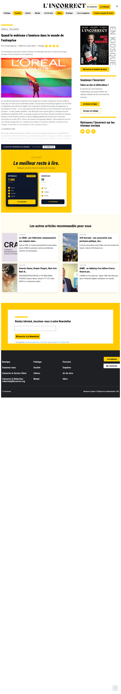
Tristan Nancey (10, 46)
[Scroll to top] (115, 688)
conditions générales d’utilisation (36, 342)
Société (18, 13)
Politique (7, 13)
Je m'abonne (22, 202)
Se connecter (49, 147)
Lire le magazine (83, 13)
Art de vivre (48, 13)
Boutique (69, 13)
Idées (59, 13)
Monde (37, 13)
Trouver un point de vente (103, 13)
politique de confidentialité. (60, 342)
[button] (117, 6)
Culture (28, 13)
